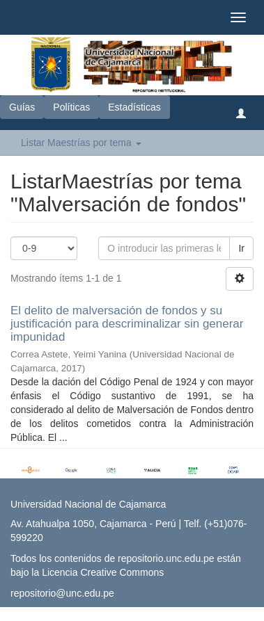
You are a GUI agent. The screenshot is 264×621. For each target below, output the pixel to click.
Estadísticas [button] (134, 107)
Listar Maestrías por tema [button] (81, 142)
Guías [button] (22, 107)
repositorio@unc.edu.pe (62, 593)
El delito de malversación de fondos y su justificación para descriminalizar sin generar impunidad (126, 323)
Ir (241, 248)
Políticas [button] (71, 107)
